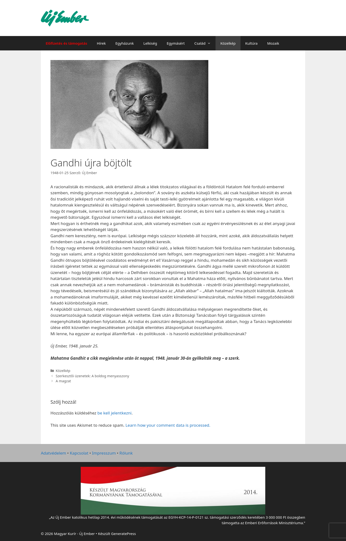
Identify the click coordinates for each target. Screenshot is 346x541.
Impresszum (104, 453)
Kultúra (251, 43)
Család (205, 43)
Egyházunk (124, 43)
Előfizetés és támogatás (66, 43)
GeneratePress (123, 533)
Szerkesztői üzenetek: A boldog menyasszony (92, 376)
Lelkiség (150, 43)
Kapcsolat (79, 453)
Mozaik (273, 43)
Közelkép (227, 43)
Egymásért (176, 43)
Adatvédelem (53, 453)
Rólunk (126, 453)
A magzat (63, 381)
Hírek (101, 43)
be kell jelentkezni (114, 413)
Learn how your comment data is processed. (167, 425)
